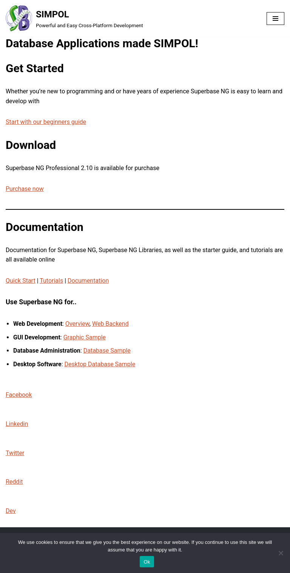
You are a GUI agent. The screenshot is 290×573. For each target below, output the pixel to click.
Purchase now (25, 188)
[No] (280, 553)
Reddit (14, 481)
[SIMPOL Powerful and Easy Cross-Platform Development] (74, 18)
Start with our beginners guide (46, 121)
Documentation (88, 280)
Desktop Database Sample (100, 364)
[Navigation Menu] (275, 18)
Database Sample (107, 350)
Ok (146, 562)
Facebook (19, 394)
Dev (11, 510)
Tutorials (51, 280)
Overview (77, 323)
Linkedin (17, 423)
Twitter (15, 453)
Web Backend (110, 323)
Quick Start (20, 280)
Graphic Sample (84, 337)
